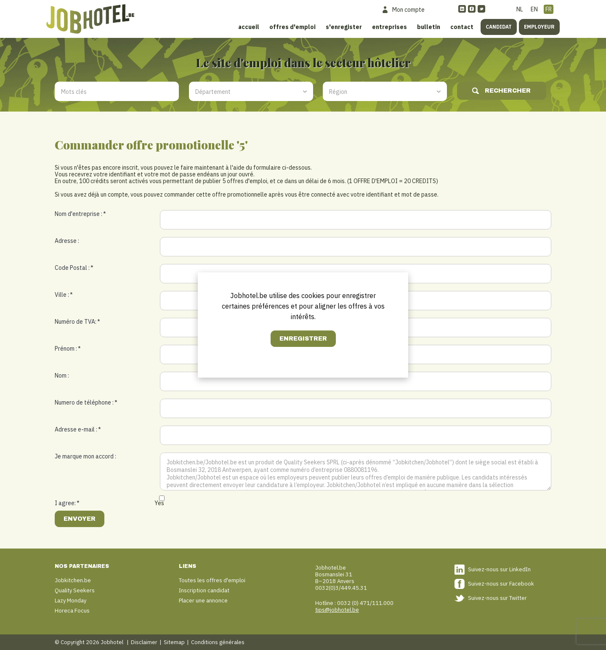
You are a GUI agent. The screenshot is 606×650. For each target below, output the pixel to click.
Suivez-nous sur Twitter (497, 598)
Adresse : (67, 241)
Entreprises (389, 27)
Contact (461, 27)
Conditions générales (218, 642)
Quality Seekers (75, 590)
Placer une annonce (203, 600)
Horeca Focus (72, 610)
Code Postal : (74, 268)
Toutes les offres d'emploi (212, 580)
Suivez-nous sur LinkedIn (499, 569)
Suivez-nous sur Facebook (501, 583)
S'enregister (344, 27)
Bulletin (428, 27)
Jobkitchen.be (73, 580)
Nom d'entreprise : (80, 214)
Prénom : (68, 348)
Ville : (64, 294)
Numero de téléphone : (86, 402)
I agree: (67, 503)
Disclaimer (144, 642)
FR (548, 9)
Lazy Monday (70, 600)
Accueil (248, 27)
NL (519, 9)
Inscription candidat (204, 590)
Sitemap (174, 642)
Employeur (539, 27)
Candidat (499, 27)
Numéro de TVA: (77, 321)
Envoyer (80, 519)
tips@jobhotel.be (337, 609)
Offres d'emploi (292, 27)
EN (534, 9)
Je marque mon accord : (85, 456)
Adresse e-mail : (78, 429)
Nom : (62, 375)
